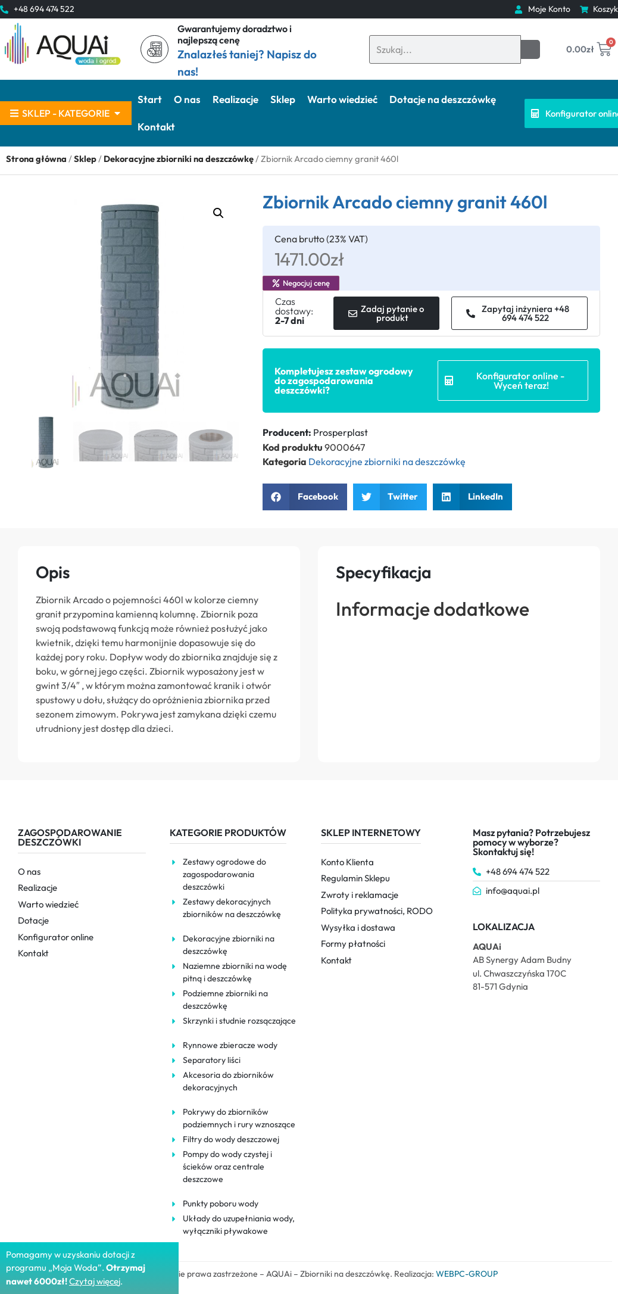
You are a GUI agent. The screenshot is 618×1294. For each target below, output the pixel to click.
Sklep (282, 99)
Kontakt (156, 126)
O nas (187, 99)
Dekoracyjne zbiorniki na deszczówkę (179, 158)
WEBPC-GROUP (467, 1273)
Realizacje (235, 99)
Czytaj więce (93, 1281)
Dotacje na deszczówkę (442, 99)
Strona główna (36, 158)
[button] (218, 213)
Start (150, 99)
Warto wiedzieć (342, 99)
